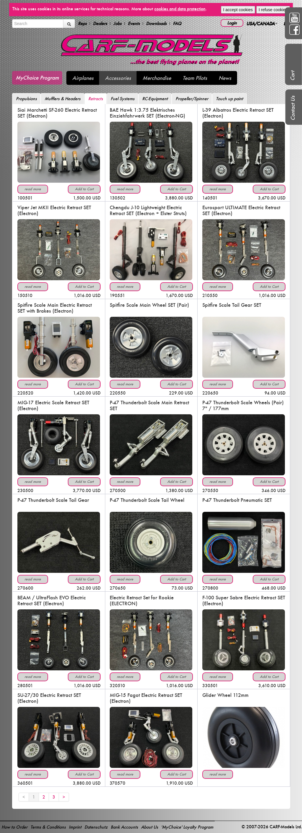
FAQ (177, 23)
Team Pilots (195, 78)
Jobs (117, 23)
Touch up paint (229, 98)
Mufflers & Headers (63, 98)
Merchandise (156, 78)
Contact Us (292, 108)
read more (32, 189)
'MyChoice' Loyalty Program (187, 827)
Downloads (156, 23)
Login (232, 23)
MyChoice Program (37, 77)
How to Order (14, 827)
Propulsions (26, 98)
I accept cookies (238, 9)
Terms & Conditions (48, 827)
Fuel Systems (122, 98)
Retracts (95, 98)
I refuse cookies (273, 9)
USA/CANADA (262, 23)
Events (134, 23)
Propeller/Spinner (191, 98)
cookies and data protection (180, 8)
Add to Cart (84, 189)
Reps (82, 23)
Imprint (75, 827)
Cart (292, 76)
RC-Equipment (155, 98)
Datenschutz (96, 827)
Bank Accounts (124, 827)
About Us (149, 827)
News (225, 78)
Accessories (118, 78)
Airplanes (82, 78)
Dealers (100, 23)
